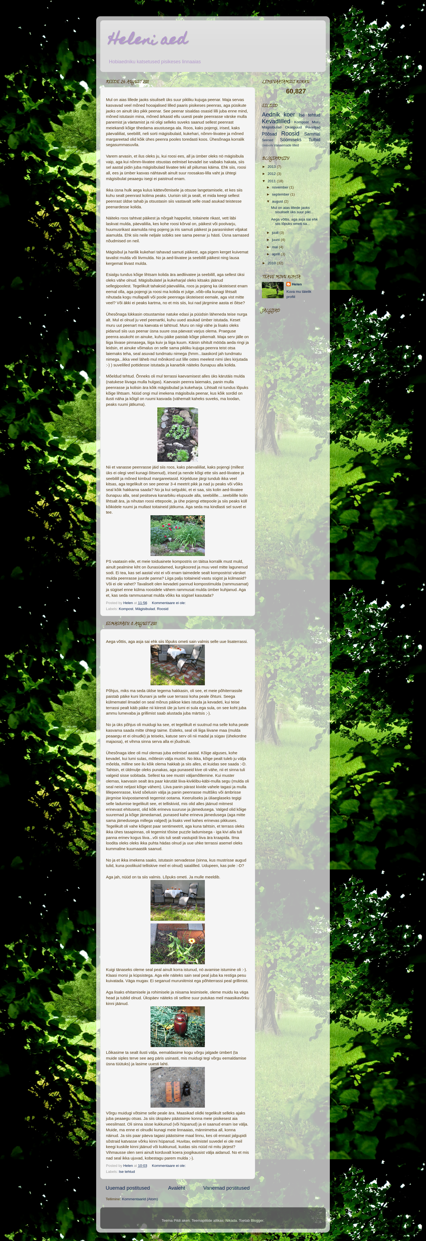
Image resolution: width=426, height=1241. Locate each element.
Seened (267, 140)
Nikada (231, 1220)
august (278, 201)
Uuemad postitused (128, 1188)
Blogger (257, 1220)
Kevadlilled (276, 121)
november (280, 187)
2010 (272, 263)
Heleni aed (147, 40)
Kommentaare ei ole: (169, 603)
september (281, 194)
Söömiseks (291, 139)
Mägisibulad (145, 609)
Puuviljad (312, 127)
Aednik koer (278, 114)
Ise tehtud (127, 1172)
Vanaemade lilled (286, 145)
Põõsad (269, 133)
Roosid (162, 609)
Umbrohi (267, 145)
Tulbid (315, 139)
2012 (272, 174)
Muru (316, 122)
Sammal (312, 133)
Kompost (126, 609)
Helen (297, 284)
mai (275, 247)
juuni (276, 240)
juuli (276, 233)
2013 (272, 167)
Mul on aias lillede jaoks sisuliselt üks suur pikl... (292, 210)
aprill (276, 254)
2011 (272, 181)
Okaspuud (293, 127)
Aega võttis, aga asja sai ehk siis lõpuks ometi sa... (294, 221)
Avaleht (176, 1188)
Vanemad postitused (226, 1188)
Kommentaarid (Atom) (140, 1199)
